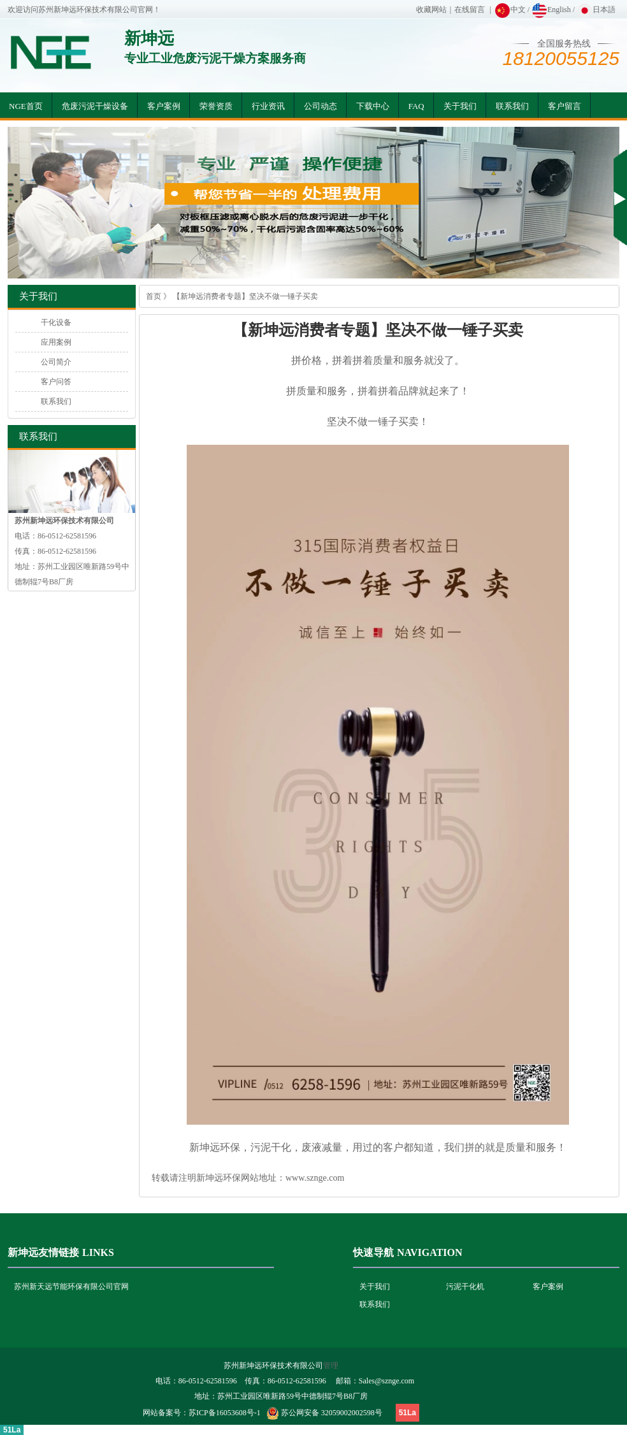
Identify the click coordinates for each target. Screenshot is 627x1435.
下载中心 (372, 106)
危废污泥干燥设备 (95, 106)
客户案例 (163, 106)
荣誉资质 (216, 106)
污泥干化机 (465, 1286)
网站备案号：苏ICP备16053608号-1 (202, 1412)
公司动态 (320, 106)
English (551, 9)
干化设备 (56, 322)
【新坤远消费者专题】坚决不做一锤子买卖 (245, 296)
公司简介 (56, 361)
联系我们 (512, 106)
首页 (153, 296)
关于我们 (460, 106)
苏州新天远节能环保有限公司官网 (71, 1286)
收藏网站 (431, 9)
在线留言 (469, 9)
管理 (330, 1365)
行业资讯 (268, 106)
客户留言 (564, 106)
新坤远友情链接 (43, 1252)
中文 (510, 9)
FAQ (416, 106)
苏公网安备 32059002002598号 (331, 1412)
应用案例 (56, 342)
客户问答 (56, 381)
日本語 (596, 9)
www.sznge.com (314, 1178)
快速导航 (373, 1252)
